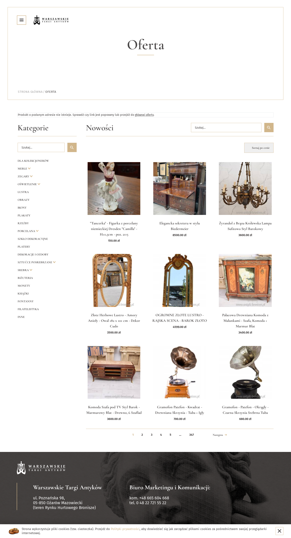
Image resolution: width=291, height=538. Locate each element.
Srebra (24, 270)
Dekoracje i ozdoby (33, 254)
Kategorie (33, 128)
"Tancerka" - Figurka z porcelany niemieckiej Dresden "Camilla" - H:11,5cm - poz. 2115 (114, 229)
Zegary (24, 176)
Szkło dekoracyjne (33, 239)
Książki (23, 293)
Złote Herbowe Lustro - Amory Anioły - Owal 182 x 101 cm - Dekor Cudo (114, 320)
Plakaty (24, 215)
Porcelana (27, 231)
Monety (24, 286)
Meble (23, 168)
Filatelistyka (28, 309)
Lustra (23, 192)
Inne (21, 317)
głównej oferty (144, 115)
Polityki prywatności (125, 529)
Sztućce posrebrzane (35, 262)
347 (191, 434)
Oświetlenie (27, 184)
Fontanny (26, 301)
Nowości (100, 128)
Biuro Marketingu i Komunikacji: (169, 487)
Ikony (22, 208)
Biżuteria (25, 278)
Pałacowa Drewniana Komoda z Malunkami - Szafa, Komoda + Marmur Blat (245, 320)
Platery (24, 247)
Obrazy (24, 200)
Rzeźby (23, 223)
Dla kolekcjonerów (33, 161)
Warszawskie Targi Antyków (67, 487)
